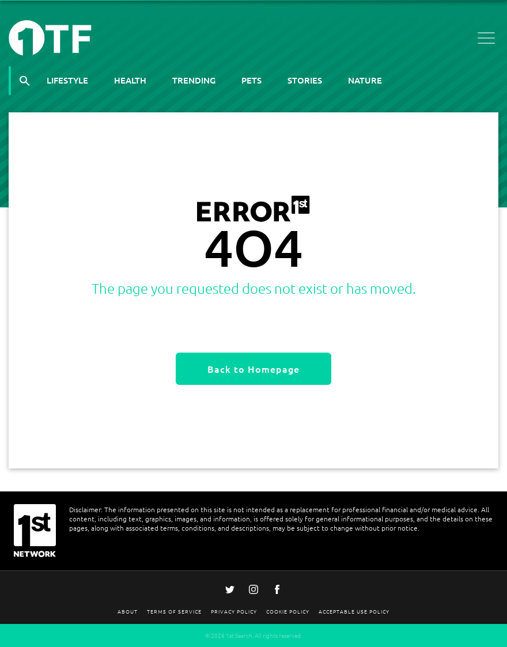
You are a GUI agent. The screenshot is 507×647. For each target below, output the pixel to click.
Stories (304, 80)
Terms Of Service (174, 611)
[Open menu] (486, 40)
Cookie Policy (287, 611)
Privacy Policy (234, 611)
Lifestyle (67, 80)
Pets (251, 80)
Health (130, 80)
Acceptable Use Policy (354, 611)
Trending (193, 80)
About (128, 611)
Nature (365, 80)
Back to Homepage (253, 368)
